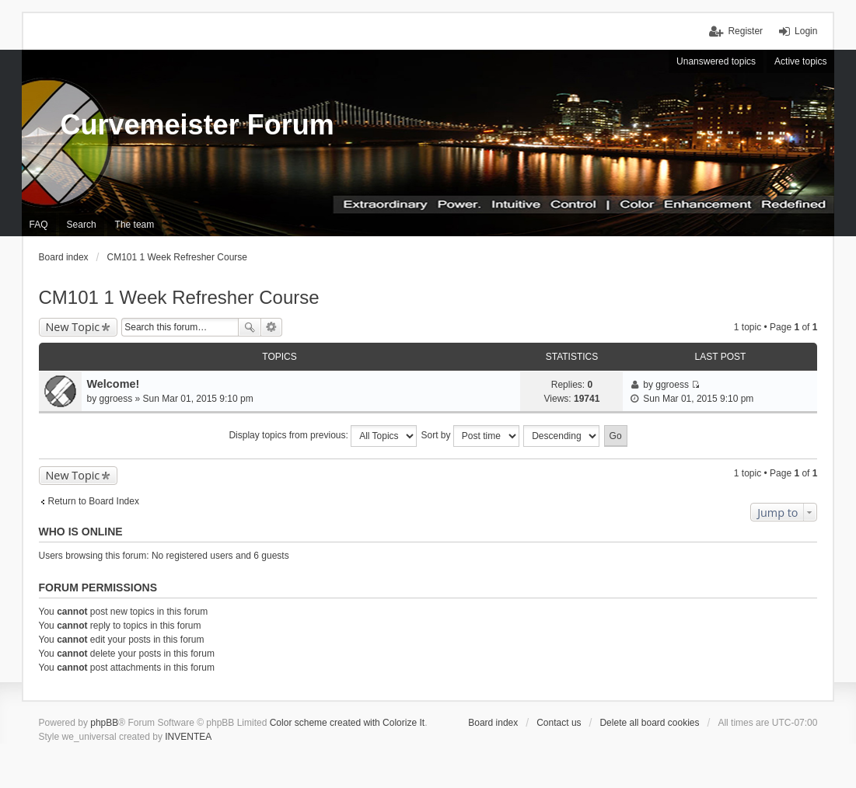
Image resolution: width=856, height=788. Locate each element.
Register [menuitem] (745, 31)
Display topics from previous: (323, 436)
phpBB (104, 722)
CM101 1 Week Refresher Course (179, 297)
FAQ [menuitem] (39, 224)
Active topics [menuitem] (800, 61)
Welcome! (113, 384)
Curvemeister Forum (197, 125)
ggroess (116, 398)
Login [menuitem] (806, 31)
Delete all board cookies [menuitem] (649, 722)
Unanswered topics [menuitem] (716, 61)
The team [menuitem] (135, 224)
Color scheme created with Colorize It (347, 722)
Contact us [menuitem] (558, 722)
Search (249, 327)
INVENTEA (188, 736)
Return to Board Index (93, 501)
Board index (493, 722)
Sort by (470, 436)
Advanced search (271, 327)
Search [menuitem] (81, 224)
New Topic (73, 326)
